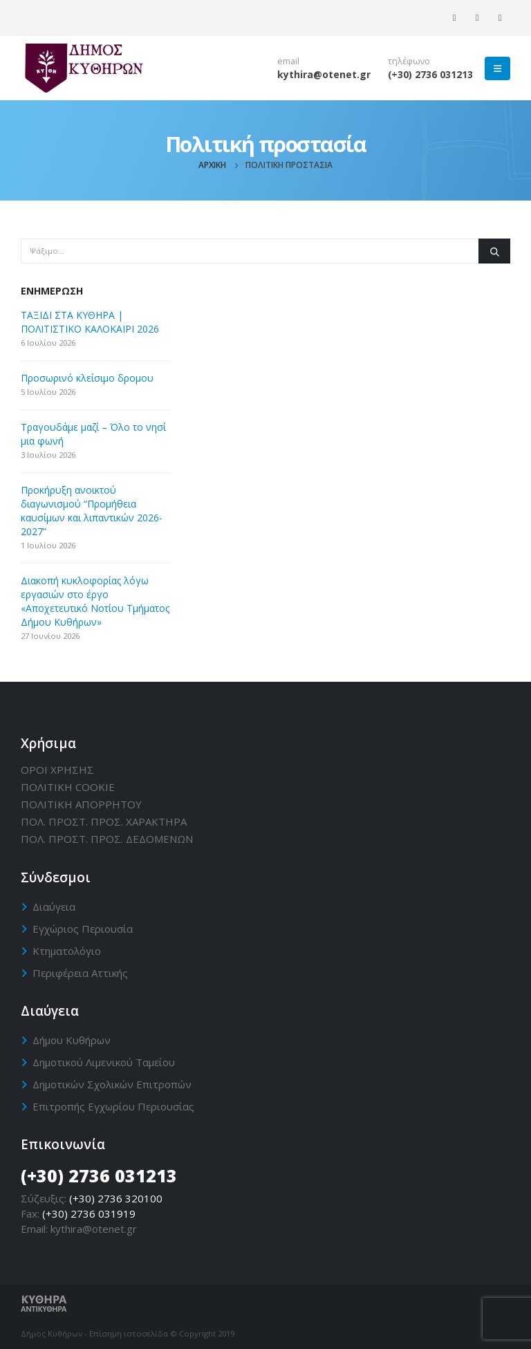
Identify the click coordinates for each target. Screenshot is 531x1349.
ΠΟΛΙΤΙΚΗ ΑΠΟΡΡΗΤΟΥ (81, 804)
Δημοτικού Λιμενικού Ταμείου (103, 1062)
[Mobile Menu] (497, 68)
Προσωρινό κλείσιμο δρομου (87, 377)
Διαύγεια (53, 906)
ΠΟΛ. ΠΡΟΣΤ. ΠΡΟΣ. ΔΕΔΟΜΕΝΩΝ (107, 839)
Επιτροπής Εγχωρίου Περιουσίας (113, 1106)
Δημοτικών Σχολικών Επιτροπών (112, 1084)
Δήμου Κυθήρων (71, 1040)
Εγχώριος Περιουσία (82, 929)
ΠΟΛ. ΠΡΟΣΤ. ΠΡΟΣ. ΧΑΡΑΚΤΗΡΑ (104, 821)
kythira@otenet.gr (324, 74)
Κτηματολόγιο (66, 951)
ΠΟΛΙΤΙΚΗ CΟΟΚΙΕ (68, 787)
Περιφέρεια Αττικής (80, 973)
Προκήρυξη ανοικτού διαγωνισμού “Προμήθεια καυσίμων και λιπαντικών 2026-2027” (91, 510)
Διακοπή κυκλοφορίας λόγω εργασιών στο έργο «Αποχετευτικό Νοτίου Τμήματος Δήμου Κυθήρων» (95, 601)
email (288, 61)
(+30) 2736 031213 (430, 74)
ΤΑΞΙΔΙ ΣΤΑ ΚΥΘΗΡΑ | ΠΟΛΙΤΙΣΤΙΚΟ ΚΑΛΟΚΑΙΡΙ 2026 (90, 321)
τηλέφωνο (409, 61)
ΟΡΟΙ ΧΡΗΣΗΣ (57, 769)
